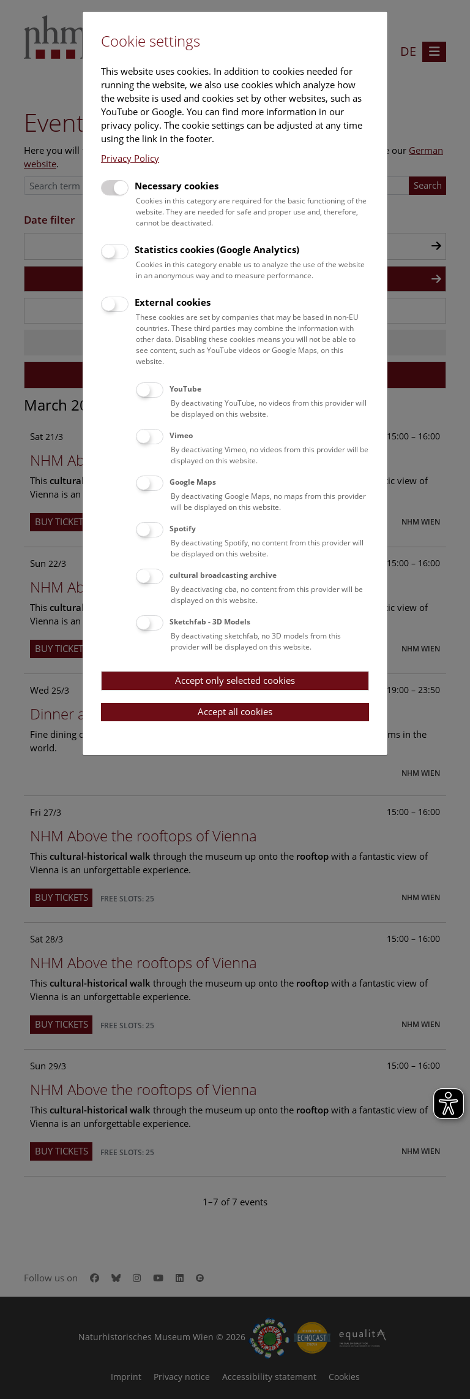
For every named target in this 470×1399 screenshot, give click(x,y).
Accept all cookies (235, 711)
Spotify (183, 528)
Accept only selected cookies (235, 680)
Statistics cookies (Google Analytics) (217, 249)
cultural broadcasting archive (223, 575)
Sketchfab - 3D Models (210, 621)
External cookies (173, 302)
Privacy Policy (130, 158)
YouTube (185, 389)
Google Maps (193, 482)
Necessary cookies (176, 186)
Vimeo (181, 435)
